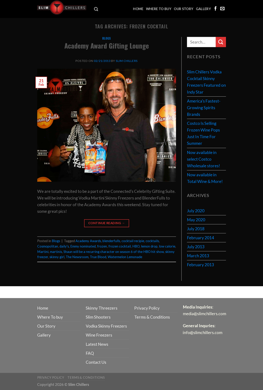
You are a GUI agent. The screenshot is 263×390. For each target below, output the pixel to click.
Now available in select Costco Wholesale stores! (203, 159)
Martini (43, 252)
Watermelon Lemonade (125, 257)
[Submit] (221, 42)
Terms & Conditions (152, 316)
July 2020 (195, 210)
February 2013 (200, 264)
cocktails (152, 241)
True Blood (98, 257)
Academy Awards (88, 241)
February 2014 (200, 237)
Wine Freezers (99, 334)
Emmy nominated (83, 246)
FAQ (90, 353)
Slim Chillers (127, 60)
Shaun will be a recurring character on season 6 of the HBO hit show (113, 252)
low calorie (167, 246)
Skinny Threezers (101, 307)
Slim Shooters (98, 316)
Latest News (97, 344)
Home (138, 9)
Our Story (183, 9)
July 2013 (195, 246)
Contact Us (96, 362)
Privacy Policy (147, 307)
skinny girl (56, 257)
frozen (102, 246)
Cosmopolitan (47, 246)
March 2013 (198, 255)
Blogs (106, 38)
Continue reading (106, 223)
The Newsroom (77, 257)
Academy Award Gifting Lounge (106, 46)
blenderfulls (111, 241)
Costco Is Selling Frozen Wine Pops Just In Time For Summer (203, 133)
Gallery (203, 9)
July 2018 (195, 228)
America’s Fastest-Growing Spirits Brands (203, 107)
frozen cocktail (119, 246)
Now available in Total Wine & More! (205, 178)
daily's (64, 246)
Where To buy (158, 9)
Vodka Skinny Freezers (106, 325)
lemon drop (149, 246)
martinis (56, 252)
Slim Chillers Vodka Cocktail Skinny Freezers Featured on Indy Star (206, 81)
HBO (135, 246)
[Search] (96, 9)
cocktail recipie (133, 241)
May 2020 (196, 219)
